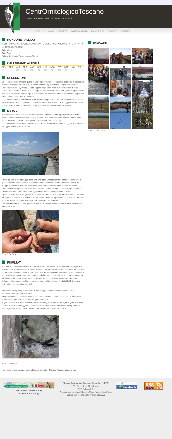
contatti (125, 31)
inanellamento (79, 31)
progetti (62, 31)
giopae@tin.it (70, 370)
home (37, 31)
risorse (112, 31)
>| (104, 130)
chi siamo (49, 31)
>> (101, 130)
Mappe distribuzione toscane (28, 390)
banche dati (97, 31)
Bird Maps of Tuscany (28, 393)
